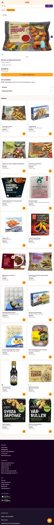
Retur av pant (5, 469)
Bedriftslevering (5, 455)
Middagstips (4, 449)
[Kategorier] (2, 2)
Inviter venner (5, 484)
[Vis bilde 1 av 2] (26, 56)
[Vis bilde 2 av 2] (27, 56)
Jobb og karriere (6, 482)
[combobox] (24, 6)
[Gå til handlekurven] (49, 6)
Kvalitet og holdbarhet (7, 451)
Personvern (4, 520)
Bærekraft (4, 486)
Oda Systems (5, 488)
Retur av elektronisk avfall (8, 471)
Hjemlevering (5, 467)
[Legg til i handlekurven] (24, 133)
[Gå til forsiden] (27, 2)
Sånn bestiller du (6, 465)
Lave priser (4, 453)
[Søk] (2, 6)
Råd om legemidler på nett (9, 473)
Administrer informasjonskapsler (10, 523)
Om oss (3, 480)
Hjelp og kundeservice (7, 463)
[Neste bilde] (52, 37)
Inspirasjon (4, 447)
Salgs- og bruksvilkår (7, 516)
